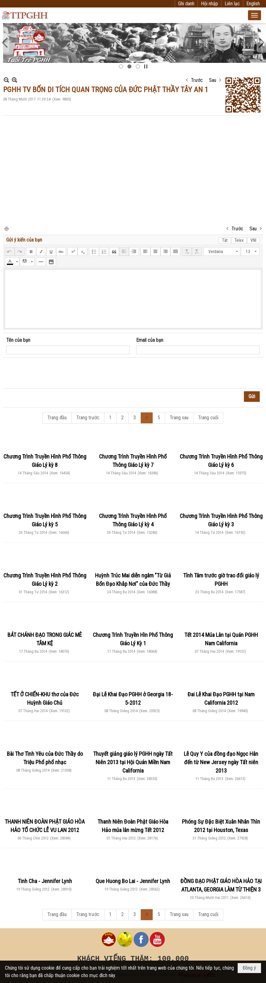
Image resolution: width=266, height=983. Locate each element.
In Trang (6, 228)
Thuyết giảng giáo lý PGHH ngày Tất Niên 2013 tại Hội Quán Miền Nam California (133, 762)
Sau (212, 80)
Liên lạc (232, 4)
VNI (253, 240)
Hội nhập (209, 4)
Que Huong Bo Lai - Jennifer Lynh (133, 881)
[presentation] (53, 373)
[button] (254, 15)
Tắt (225, 240)
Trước (197, 80)
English (253, 4)
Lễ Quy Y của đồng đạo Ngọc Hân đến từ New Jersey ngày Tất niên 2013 (221, 762)
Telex (239, 240)
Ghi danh (186, 4)
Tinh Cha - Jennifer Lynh (45, 881)
